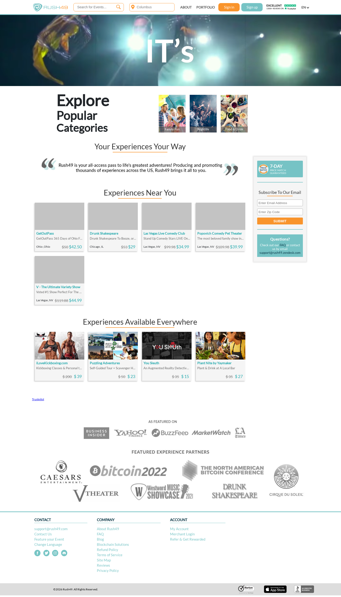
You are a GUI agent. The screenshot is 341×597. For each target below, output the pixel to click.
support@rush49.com (50, 529)
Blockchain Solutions (113, 544)
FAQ (283, 245)
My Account (179, 529)
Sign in (229, 7)
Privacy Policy (108, 570)
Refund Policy (107, 549)
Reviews (103, 565)
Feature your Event (49, 539)
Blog (100, 539)
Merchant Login (182, 534)
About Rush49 (108, 529)
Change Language (48, 544)
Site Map (104, 560)
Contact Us (43, 534)
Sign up (252, 7)
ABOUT (186, 7)
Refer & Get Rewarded (187, 539)
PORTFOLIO (205, 7)
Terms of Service (109, 555)
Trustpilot (38, 399)
